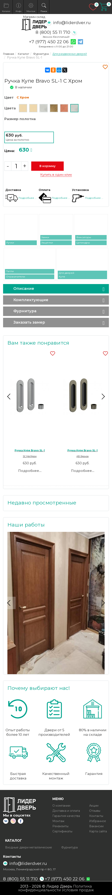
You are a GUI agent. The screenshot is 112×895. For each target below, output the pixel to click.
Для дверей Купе (66, 274)
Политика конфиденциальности (55, 888)
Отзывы (94, 811)
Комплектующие (30, 300)
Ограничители (15, 276)
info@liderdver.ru (72, 22)
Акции (93, 805)
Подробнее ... (27, 197)
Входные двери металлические (28, 847)
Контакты (96, 816)
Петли (10, 271)
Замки (45, 237)
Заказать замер (29, 322)
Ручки (10, 242)
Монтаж (58, 821)
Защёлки (47, 242)
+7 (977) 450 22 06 (49, 42)
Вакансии (96, 826)
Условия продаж (78, 890)
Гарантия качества (66, 816)
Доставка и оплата (66, 811)
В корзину (47, 166)
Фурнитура (24, 311)
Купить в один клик (56, 175)
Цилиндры (83, 242)
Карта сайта (98, 831)
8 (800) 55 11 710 (53, 32)
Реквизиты (60, 826)
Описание (23, 288)
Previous (9, 396)
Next (102, 396)
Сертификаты (62, 831)
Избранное (97, 821)
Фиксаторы (83, 237)
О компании (61, 805)
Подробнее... (30, 471)
